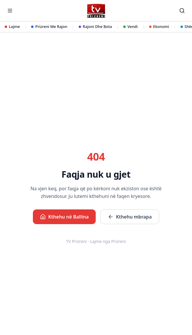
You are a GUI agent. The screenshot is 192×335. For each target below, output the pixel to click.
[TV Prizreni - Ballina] (96, 11)
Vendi (130, 26)
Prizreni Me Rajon (49, 26)
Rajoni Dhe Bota (95, 26)
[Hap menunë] (10, 10)
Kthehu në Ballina (64, 217)
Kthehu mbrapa (130, 217)
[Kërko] (182, 10)
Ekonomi (159, 26)
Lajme (12, 26)
